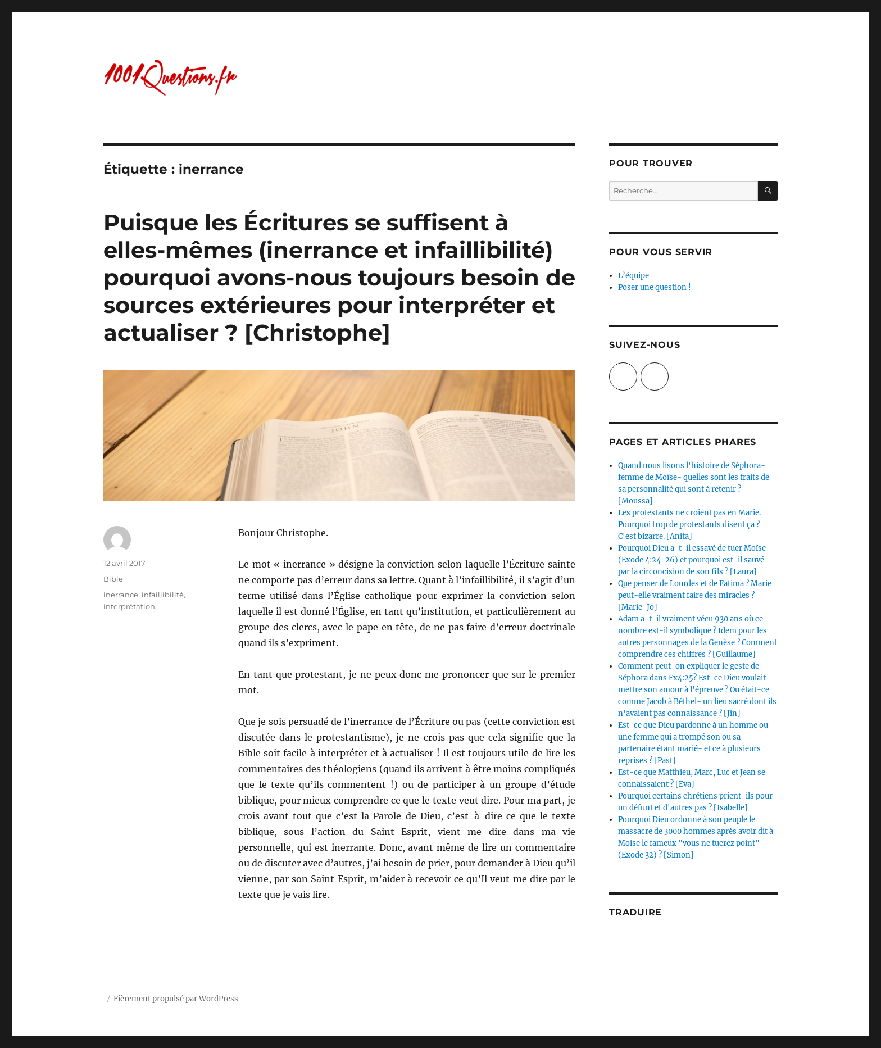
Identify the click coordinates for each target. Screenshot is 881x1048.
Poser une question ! (654, 287)
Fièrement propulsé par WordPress (175, 999)
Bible (113, 578)
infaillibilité (163, 594)
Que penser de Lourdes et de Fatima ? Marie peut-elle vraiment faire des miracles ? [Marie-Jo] (694, 595)
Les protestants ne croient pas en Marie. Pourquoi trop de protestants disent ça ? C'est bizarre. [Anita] (689, 524)
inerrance (120, 594)
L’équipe (633, 275)
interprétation (129, 606)
